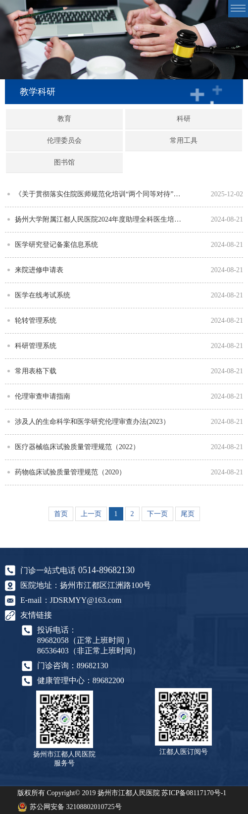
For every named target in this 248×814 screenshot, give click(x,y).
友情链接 (36, 615)
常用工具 (184, 140)
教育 (64, 118)
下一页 (157, 514)
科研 (184, 118)
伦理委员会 (64, 140)
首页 (61, 514)
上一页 (91, 514)
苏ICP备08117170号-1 (193, 793)
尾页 (188, 514)
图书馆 (64, 162)
